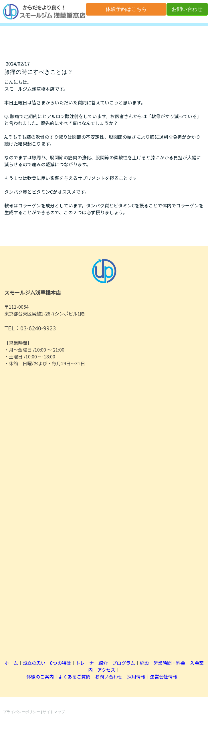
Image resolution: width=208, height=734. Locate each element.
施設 (144, 662)
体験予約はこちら (126, 9)
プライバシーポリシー (21, 712)
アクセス (106, 669)
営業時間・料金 (169, 662)
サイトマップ (54, 712)
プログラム (123, 662)
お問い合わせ (187, 9)
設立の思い (34, 662)
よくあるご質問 (74, 676)
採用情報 (136, 676)
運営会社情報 (163, 676)
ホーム (11, 662)
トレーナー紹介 (92, 662)
